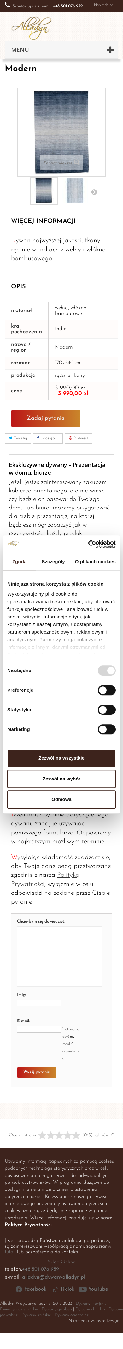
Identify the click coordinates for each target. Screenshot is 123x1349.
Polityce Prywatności (28, 1224)
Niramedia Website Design (93, 1320)
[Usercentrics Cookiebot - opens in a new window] (88, 544)
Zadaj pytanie (46, 418)
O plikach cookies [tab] (95, 561)
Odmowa (61, 799)
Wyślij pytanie (36, 1072)
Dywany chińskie (90, 1309)
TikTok (62, 1289)
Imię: (21, 995)
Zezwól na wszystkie (61, 758)
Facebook (30, 1289)
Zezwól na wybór (61, 778)
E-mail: (23, 1021)
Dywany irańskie (36, 1315)
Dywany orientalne (72, 1315)
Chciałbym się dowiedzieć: (41, 921)
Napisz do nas (104, 5)
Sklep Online (61, 1262)
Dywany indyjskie (91, 1303)
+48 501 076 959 (40, 1269)
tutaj (10, 1252)
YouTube (93, 1289)
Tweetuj (18, 438)
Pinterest (78, 438)
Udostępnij (48, 438)
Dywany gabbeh (57, 1309)
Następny (94, 192)
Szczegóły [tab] (53, 561)
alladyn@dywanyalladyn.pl (53, 1277)
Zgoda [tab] (19, 561)
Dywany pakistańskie (19, 1309)
